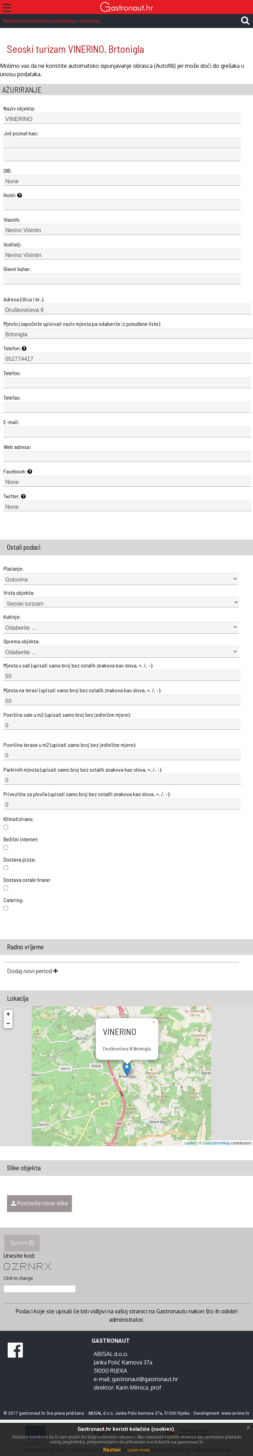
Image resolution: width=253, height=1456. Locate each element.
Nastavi (112, 1450)
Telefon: (15, 348)
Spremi (22, 1242)
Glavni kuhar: (17, 268)
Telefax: (12, 397)
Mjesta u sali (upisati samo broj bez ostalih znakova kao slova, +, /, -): (78, 665)
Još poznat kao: (21, 133)
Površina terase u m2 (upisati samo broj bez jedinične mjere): (70, 744)
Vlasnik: (12, 219)
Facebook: (18, 471)
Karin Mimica (132, 1387)
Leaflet (190, 1143)
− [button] (8, 1024)
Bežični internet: (21, 839)
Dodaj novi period (32, 971)
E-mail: (11, 422)
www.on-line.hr (235, 1413)
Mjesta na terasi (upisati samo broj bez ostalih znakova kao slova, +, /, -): (82, 690)
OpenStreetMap (216, 1143)
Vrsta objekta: (19, 592)
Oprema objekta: (22, 641)
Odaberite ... (20, 628)
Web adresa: (17, 446)
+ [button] (8, 1014)
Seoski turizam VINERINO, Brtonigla (75, 49)
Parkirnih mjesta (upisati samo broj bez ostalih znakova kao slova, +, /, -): (83, 769)
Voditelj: (12, 244)
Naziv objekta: (19, 108)
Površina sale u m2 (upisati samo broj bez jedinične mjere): (67, 714)
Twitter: (15, 496)
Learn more (139, 1450)
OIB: (8, 170)
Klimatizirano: (19, 818)
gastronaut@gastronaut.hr (145, 1379)
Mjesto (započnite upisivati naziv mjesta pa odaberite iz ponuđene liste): (82, 323)
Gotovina (16, 580)
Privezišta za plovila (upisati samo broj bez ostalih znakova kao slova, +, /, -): (87, 794)
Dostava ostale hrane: (27, 879)
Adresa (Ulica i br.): (24, 299)
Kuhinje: (12, 616)
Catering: (14, 900)
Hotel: (13, 195)
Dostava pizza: (20, 859)
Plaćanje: (14, 568)
